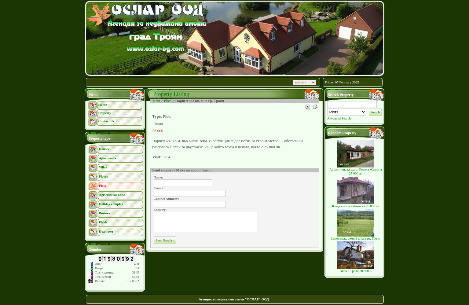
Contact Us (106, 121)
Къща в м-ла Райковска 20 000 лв (355, 204)
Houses (104, 149)
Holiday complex (111, 204)
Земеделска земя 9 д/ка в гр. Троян (355, 236)
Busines (104, 213)
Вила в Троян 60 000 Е (355, 269)
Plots (102, 185)
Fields (103, 222)
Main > (158, 101)
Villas (103, 167)
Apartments (107, 158)
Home (102, 104)
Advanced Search (339, 118)
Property (104, 113)
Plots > (169, 101)
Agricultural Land (112, 195)
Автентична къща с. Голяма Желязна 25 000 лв (355, 169)
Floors (103, 176)
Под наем (106, 231)
